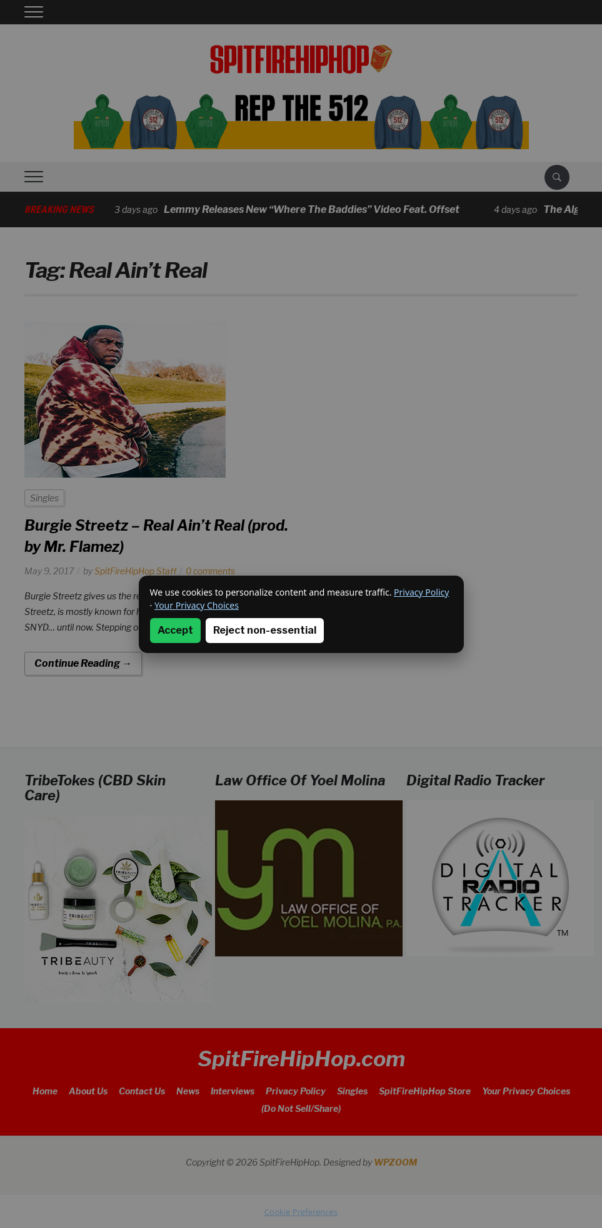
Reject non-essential (264, 630)
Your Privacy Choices (196, 605)
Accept (175, 630)
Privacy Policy (421, 592)
